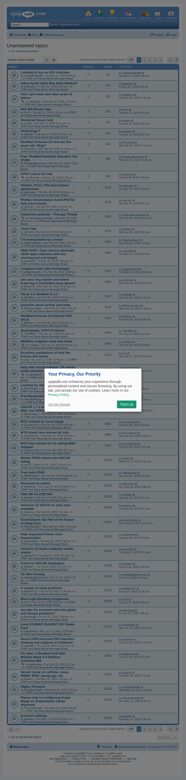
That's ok (126, 404)
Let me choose (59, 404)
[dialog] (93, 389)
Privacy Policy (58, 395)
